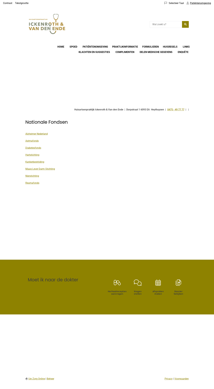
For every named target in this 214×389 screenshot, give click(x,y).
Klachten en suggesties (94, 52)
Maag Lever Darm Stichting (40, 168)
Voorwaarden (181, 378)
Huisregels (170, 46)
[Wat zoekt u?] (166, 24)
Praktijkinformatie (125, 46)
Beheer (50, 378)
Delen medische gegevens (156, 52)
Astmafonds (32, 140)
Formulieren (150, 46)
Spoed (73, 46)
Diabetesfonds (33, 147)
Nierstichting (32, 175)
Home (60, 46)
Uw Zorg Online (36, 378)
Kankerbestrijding (34, 161)
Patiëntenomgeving (95, 46)
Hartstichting (32, 154)
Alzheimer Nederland (36, 133)
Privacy (169, 378)
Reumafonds (32, 182)
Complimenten (124, 52)
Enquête (183, 52)
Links (186, 46)
